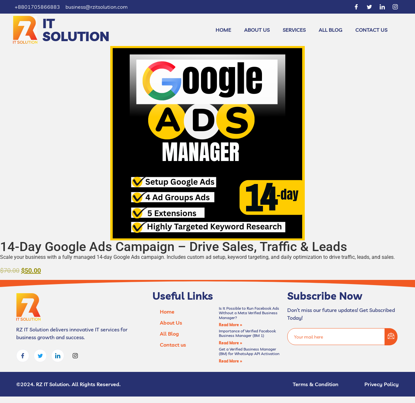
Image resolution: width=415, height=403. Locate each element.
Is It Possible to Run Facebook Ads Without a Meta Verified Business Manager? (249, 313)
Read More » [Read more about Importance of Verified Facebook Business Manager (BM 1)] (230, 342)
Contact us (371, 30)
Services (294, 30)
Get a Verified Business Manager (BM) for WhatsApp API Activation (249, 351)
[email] (336, 336)
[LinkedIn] (382, 7)
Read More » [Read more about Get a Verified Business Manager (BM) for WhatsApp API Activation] (230, 361)
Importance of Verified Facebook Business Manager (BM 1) (247, 333)
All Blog (330, 30)
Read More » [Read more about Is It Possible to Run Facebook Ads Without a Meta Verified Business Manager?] (230, 324)
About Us (257, 30)
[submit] (391, 336)
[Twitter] (369, 7)
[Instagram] (395, 7)
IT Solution (76, 29)
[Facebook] (356, 7)
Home (223, 30)
